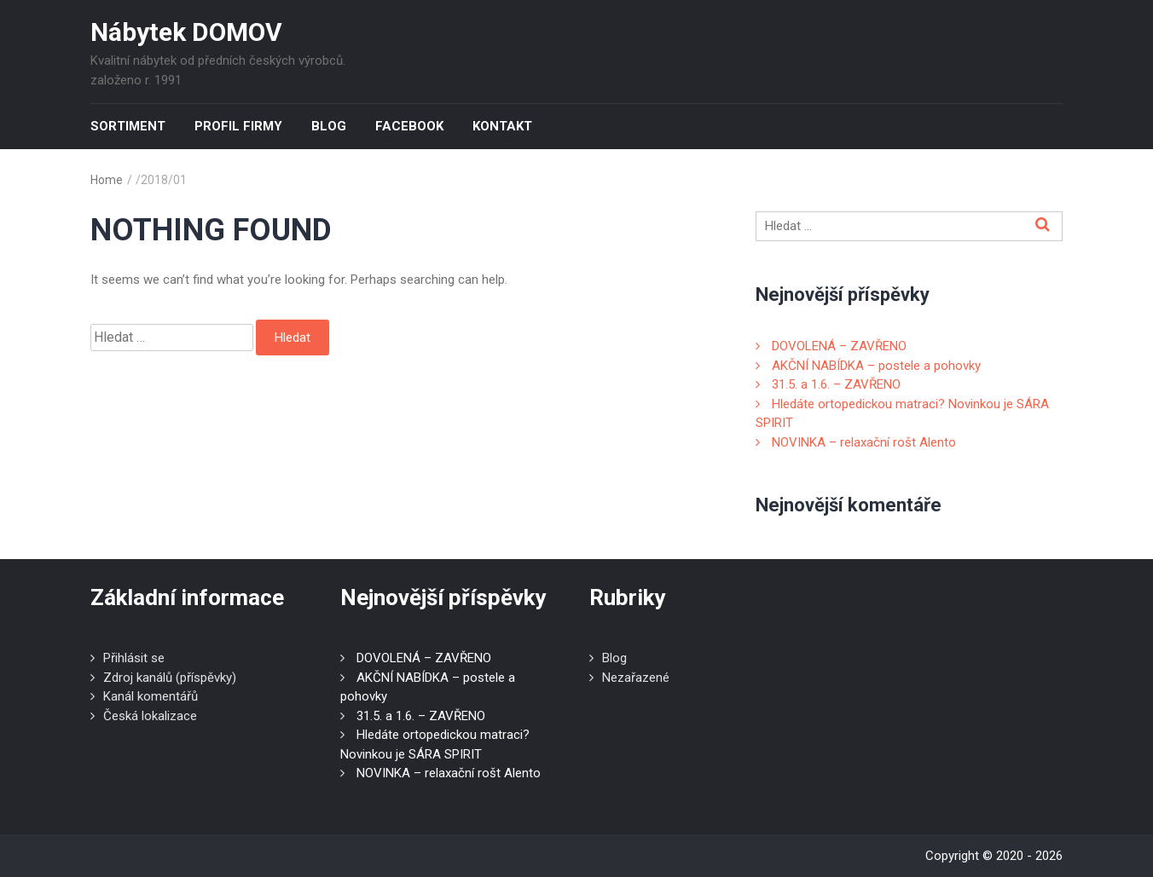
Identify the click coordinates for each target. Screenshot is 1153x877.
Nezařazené (635, 677)
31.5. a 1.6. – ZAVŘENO (836, 384)
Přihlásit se (134, 658)
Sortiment (127, 126)
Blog (328, 126)
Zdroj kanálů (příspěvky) (169, 677)
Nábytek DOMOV (186, 32)
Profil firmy (238, 126)
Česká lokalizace (150, 716)
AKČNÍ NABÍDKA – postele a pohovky (876, 365)
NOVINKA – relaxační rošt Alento (864, 442)
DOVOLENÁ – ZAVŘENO (839, 346)
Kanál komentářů (150, 696)
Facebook (409, 126)
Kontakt (502, 126)
